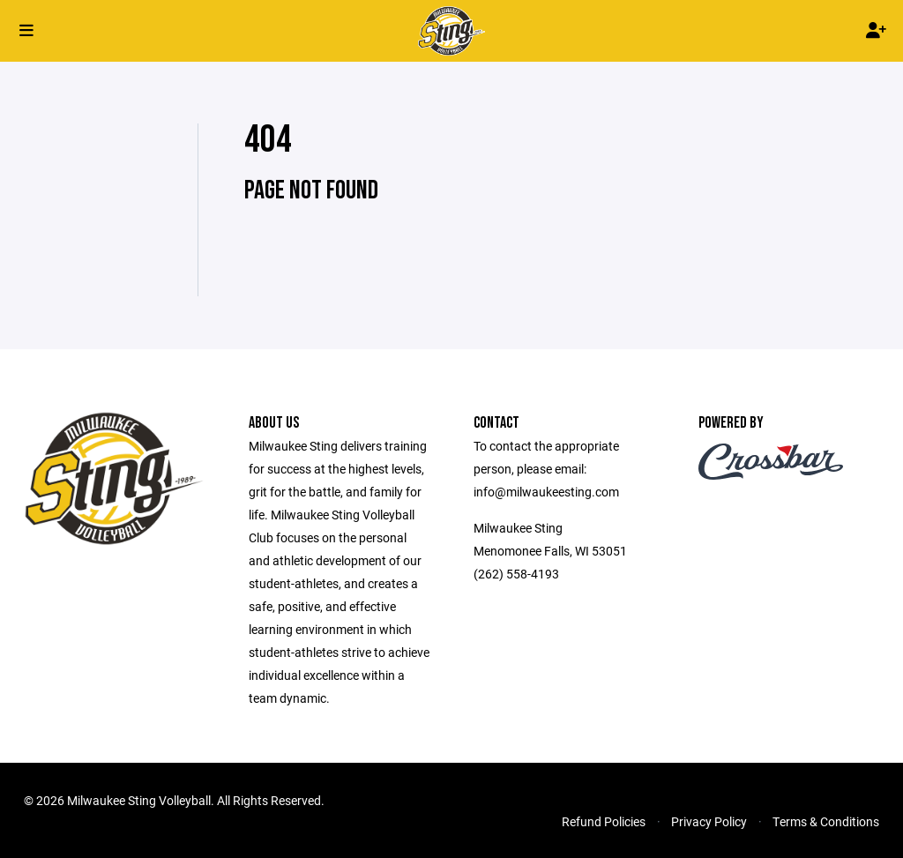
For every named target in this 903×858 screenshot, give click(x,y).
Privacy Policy (709, 821)
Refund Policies (604, 821)
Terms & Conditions (825, 821)
